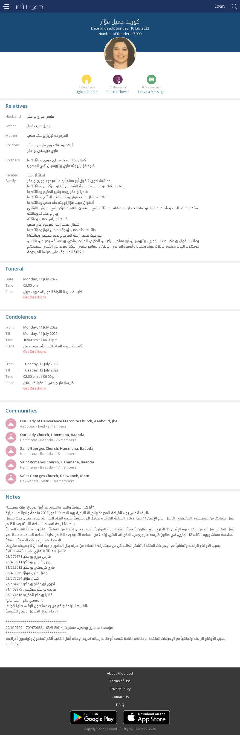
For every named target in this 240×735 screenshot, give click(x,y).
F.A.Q (120, 704)
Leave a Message (151, 91)
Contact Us (120, 697)
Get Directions (34, 297)
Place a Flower (118, 91)
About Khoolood (120, 673)
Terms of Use (120, 681)
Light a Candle (86, 91)
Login (220, 6)
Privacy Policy (120, 689)
